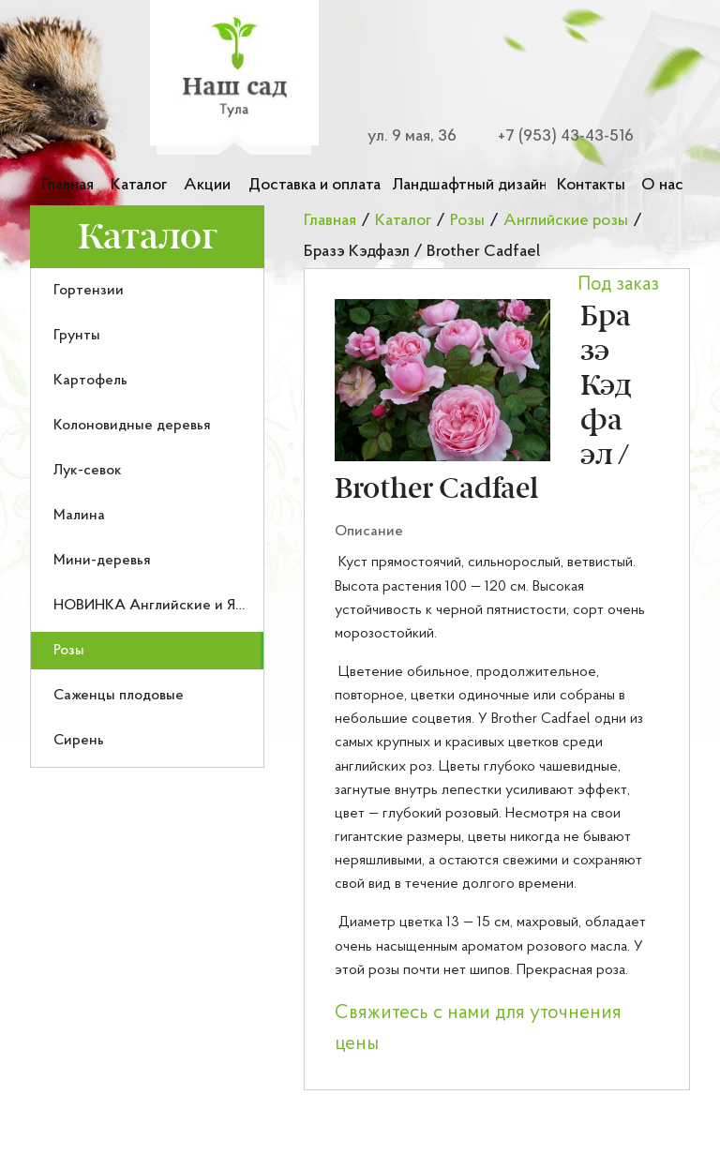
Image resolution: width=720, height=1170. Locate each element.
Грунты (76, 335)
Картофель (90, 380)
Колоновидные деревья (132, 425)
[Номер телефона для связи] (555, 136)
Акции (207, 185)
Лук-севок (87, 470)
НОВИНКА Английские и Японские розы (190, 605)
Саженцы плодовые (118, 695)
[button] (442, 380)
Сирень (78, 740)
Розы (68, 650)
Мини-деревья (102, 560)
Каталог (139, 185)
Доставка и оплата (314, 185)
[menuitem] (147, 290)
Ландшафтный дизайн (469, 185)
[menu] (147, 518)
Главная (67, 185)
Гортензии (88, 290)
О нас (662, 185)
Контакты (591, 185)
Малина (79, 515)
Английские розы (565, 221)
